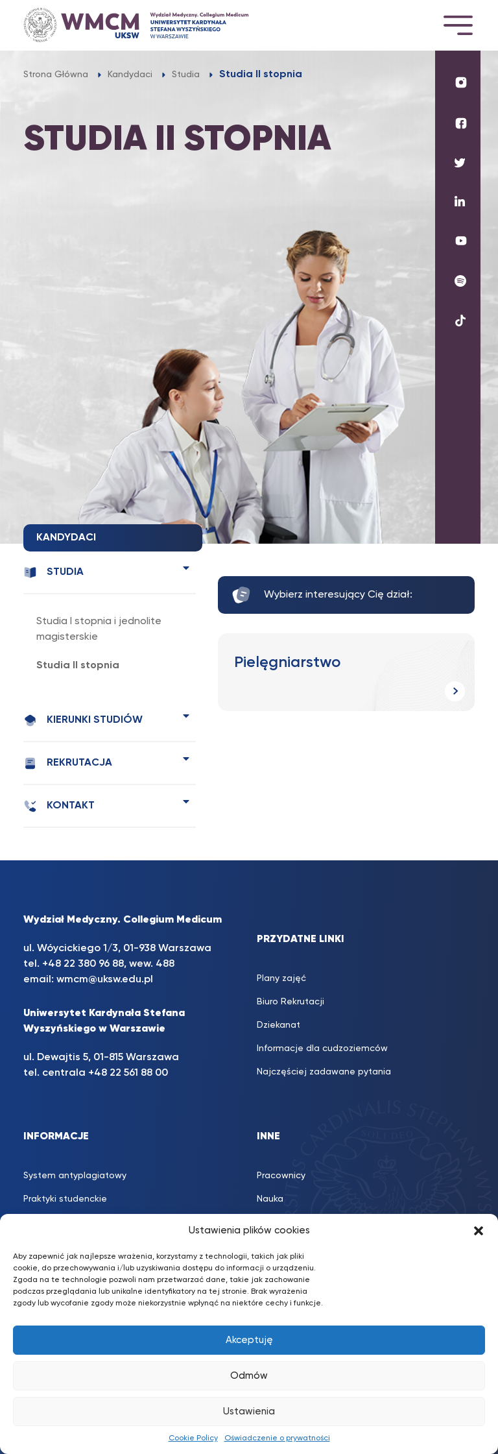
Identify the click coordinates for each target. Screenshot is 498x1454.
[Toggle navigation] (457, 25)
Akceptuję (249, 1340)
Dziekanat (278, 1025)
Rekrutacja (67, 763)
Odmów (249, 1376)
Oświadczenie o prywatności (277, 1438)
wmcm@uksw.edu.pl (104, 980)
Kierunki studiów (83, 720)
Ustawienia (249, 1411)
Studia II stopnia (77, 665)
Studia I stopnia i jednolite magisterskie (98, 629)
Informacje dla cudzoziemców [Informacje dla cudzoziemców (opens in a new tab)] (322, 1048)
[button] (478, 1230)
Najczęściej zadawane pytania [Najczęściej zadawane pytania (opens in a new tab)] (324, 1071)
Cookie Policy (193, 1438)
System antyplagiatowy (74, 1175)
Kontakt (59, 806)
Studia (53, 572)
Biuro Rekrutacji (290, 1001)
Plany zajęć (281, 978)
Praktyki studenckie (65, 1199)
